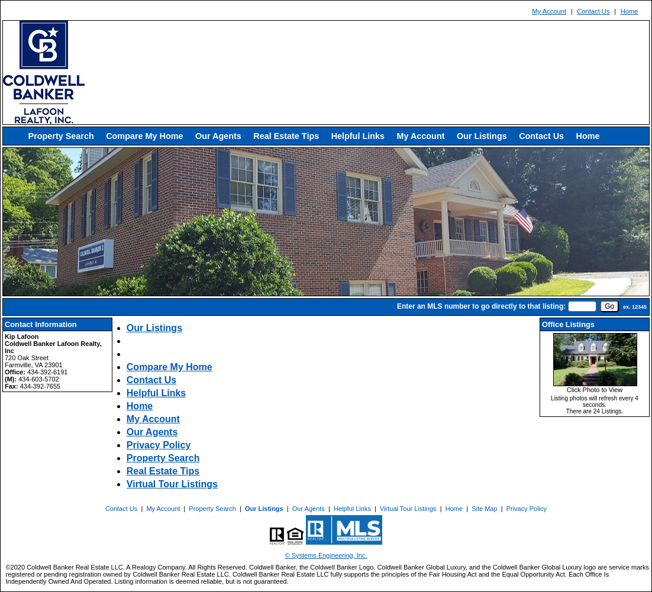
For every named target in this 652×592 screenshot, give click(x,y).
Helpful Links (358, 136)
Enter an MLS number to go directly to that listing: (481, 306)
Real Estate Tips (286, 136)
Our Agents (218, 136)
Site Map (484, 508)
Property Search (61, 136)
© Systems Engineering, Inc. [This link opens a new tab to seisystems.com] (326, 555)
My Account (549, 11)
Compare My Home (144, 136)
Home (629, 11)
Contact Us (593, 11)
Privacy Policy (159, 445)
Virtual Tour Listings (172, 484)
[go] (609, 306)
